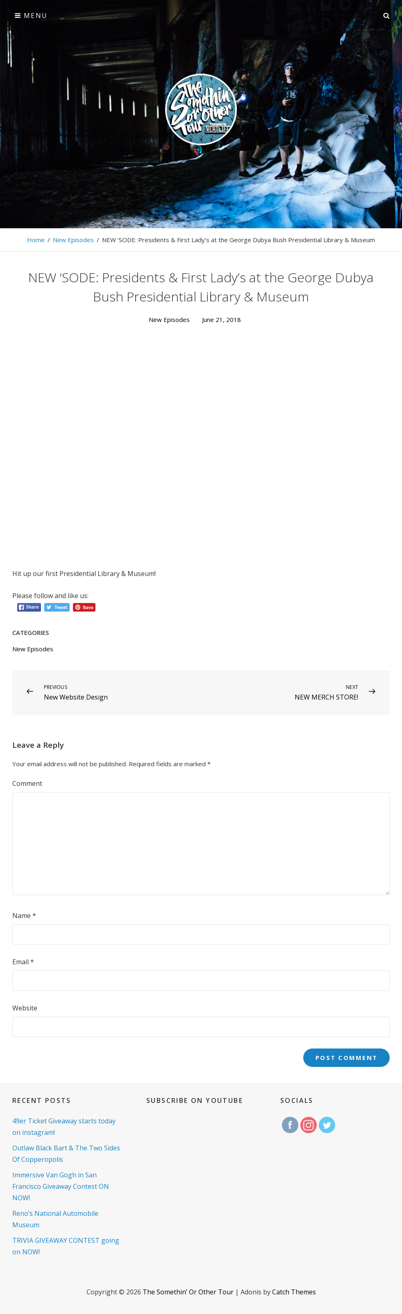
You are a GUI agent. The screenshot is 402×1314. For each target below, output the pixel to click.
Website (24, 1008)
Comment (27, 783)
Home (36, 240)
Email (23, 961)
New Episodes (73, 240)
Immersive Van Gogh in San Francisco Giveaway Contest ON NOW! (60, 1186)
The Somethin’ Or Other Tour (188, 1291)
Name (24, 915)
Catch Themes (294, 1291)
